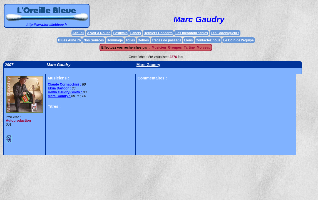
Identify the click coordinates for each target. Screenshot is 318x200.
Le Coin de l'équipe (238, 40)
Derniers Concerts (158, 33)
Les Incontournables (191, 33)
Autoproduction (18, 120)
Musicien (159, 47)
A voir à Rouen (98, 33)
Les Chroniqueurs (225, 33)
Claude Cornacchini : (65, 84)
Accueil (79, 33)
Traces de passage (167, 40)
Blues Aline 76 (69, 40)
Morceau (203, 47)
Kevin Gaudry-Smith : (65, 92)
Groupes (175, 47)
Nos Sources (93, 40)
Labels (135, 33)
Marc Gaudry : (59, 96)
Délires (143, 40)
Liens (188, 40)
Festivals (120, 33)
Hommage (115, 40)
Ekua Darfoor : (60, 88)
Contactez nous (208, 40)
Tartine (189, 47)
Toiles (130, 40)
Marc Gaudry (148, 64)
